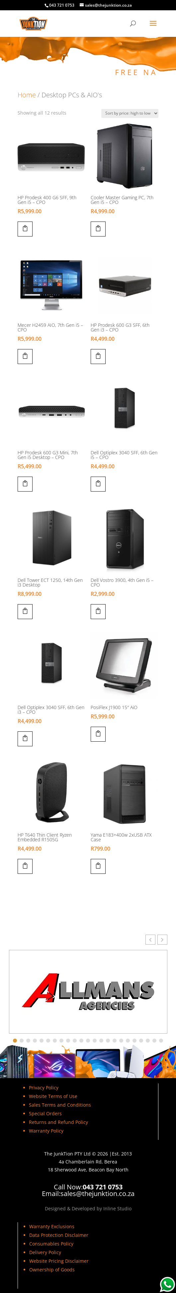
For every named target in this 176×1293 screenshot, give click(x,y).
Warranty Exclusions (51, 1226)
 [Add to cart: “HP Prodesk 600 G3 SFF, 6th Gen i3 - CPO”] (98, 356)
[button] (162, 940)
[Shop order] (129, 113)
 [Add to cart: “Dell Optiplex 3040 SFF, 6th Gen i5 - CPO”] (98, 483)
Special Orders (45, 1113)
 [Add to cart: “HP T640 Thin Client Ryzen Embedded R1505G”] (25, 866)
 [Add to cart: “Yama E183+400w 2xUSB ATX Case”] (98, 866)
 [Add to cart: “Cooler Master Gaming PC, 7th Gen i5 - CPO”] (98, 228)
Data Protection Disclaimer (58, 1235)
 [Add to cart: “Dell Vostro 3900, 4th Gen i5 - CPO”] (98, 611)
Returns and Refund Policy (58, 1122)
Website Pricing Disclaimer (59, 1261)
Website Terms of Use (53, 1096)
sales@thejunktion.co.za (97, 1193)
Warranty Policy (46, 1131)
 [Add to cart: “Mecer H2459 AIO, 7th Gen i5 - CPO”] (25, 356)
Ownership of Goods (52, 1269)
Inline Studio (117, 1208)
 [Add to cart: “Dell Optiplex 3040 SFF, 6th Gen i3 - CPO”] (25, 738)
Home (27, 94)
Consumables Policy (51, 1244)
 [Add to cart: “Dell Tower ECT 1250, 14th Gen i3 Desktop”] (25, 611)
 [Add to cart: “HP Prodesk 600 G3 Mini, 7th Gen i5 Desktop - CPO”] (25, 483)
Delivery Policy (45, 1252)
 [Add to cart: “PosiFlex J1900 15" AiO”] (98, 733)
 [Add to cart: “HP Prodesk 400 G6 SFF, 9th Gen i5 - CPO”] (25, 228)
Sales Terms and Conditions (60, 1105)
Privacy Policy (43, 1087)
